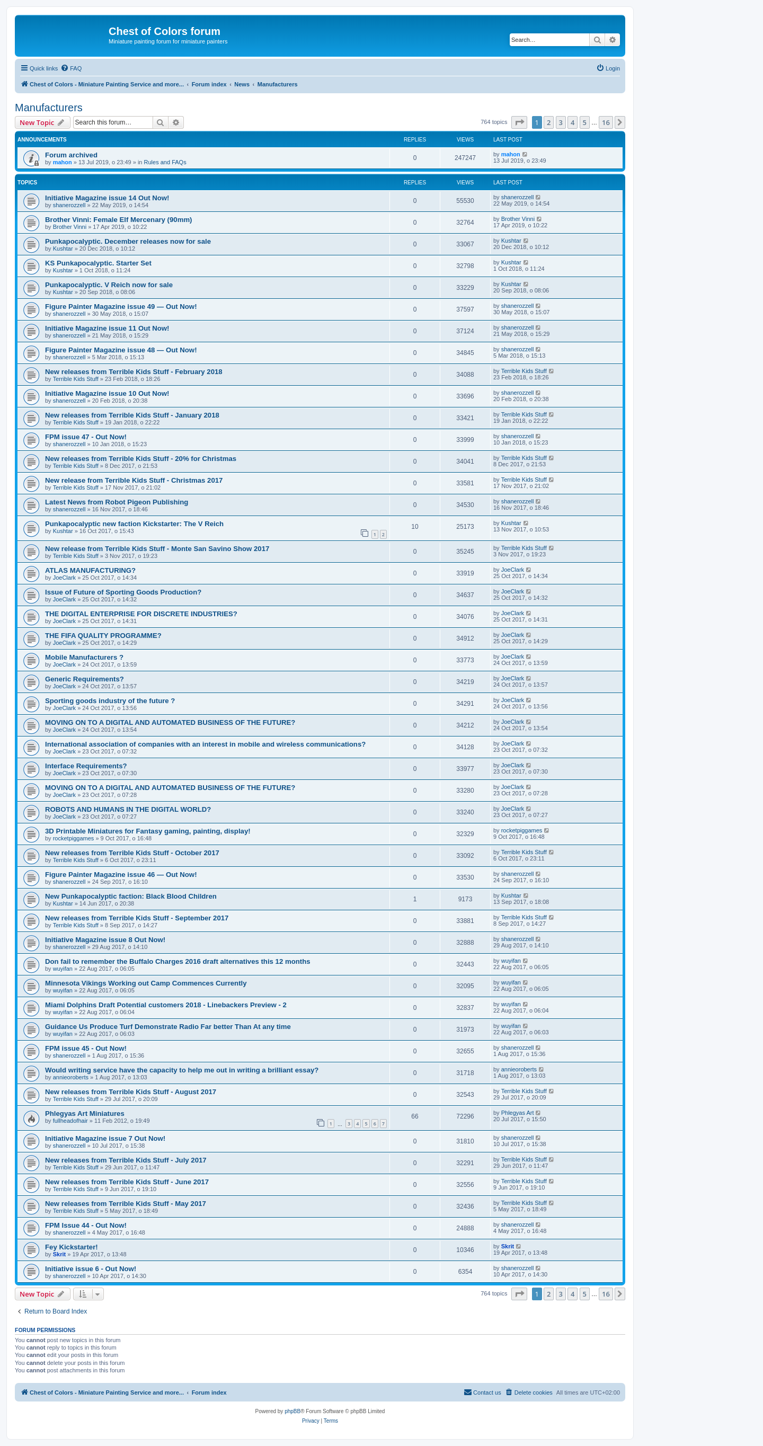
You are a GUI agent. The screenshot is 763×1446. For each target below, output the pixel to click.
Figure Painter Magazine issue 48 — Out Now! (121, 350)
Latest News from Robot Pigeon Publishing (116, 502)
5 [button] (585, 122)
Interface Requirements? (86, 766)
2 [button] (549, 122)
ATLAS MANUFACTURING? (90, 570)
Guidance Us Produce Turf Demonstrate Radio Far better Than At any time (168, 1027)
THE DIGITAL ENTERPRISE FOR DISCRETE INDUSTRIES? (141, 614)
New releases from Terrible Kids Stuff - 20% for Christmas (140, 459)
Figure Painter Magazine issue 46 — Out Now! (121, 875)
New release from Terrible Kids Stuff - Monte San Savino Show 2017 (157, 549)
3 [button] (561, 122)
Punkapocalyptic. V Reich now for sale (109, 285)
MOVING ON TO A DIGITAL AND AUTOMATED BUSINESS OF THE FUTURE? (170, 722)
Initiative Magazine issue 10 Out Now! (107, 393)
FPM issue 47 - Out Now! (86, 437)
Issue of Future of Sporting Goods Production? (123, 592)
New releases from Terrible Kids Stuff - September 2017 (136, 918)
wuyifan (63, 968)
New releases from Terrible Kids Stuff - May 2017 (125, 1204)
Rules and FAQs (165, 162)
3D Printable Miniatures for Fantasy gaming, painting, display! (148, 831)
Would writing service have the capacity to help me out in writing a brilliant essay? (181, 1070)
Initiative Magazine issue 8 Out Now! (105, 940)
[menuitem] (71, 68)
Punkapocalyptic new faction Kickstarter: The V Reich (134, 524)
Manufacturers (49, 107)
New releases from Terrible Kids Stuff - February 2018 (134, 372)
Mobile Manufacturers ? (84, 657)
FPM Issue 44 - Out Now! (86, 1225)
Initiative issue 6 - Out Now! (90, 1269)
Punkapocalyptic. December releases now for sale (128, 241)
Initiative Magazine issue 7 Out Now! (105, 1138)
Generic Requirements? (84, 679)
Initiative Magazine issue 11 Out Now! (107, 328)
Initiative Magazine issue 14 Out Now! (107, 198)
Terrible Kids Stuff (76, 379)
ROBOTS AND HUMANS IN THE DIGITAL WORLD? (128, 809)
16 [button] (606, 122)
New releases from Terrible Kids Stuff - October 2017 (132, 853)
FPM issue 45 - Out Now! (86, 1048)
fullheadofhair (70, 1120)
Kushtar (63, 248)
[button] (519, 122)
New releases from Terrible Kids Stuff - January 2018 (132, 415)
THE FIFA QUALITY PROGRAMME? (103, 636)
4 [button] (572, 122)
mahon (62, 162)
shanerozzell (69, 205)
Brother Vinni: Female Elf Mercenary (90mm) (118, 220)
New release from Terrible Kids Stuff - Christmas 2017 (134, 480)
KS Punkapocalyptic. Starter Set (98, 263)
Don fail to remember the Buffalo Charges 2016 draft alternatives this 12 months (177, 961)
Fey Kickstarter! (71, 1247)
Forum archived (71, 155)
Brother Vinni (69, 227)
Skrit (59, 1254)
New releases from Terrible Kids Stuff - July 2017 (126, 1160)
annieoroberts (70, 1077)
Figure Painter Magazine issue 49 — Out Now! (121, 307)
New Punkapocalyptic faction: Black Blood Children (131, 896)
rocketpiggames (73, 838)
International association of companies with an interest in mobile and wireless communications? (205, 744)
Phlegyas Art (517, 1113)
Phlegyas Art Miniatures (85, 1113)
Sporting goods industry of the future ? (110, 701)
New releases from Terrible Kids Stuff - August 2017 (130, 1092)
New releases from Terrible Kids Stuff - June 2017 (127, 1182)
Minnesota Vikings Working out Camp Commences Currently (146, 983)
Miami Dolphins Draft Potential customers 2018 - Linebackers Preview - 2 (166, 1005)
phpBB (292, 1411)
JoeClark (64, 577)
